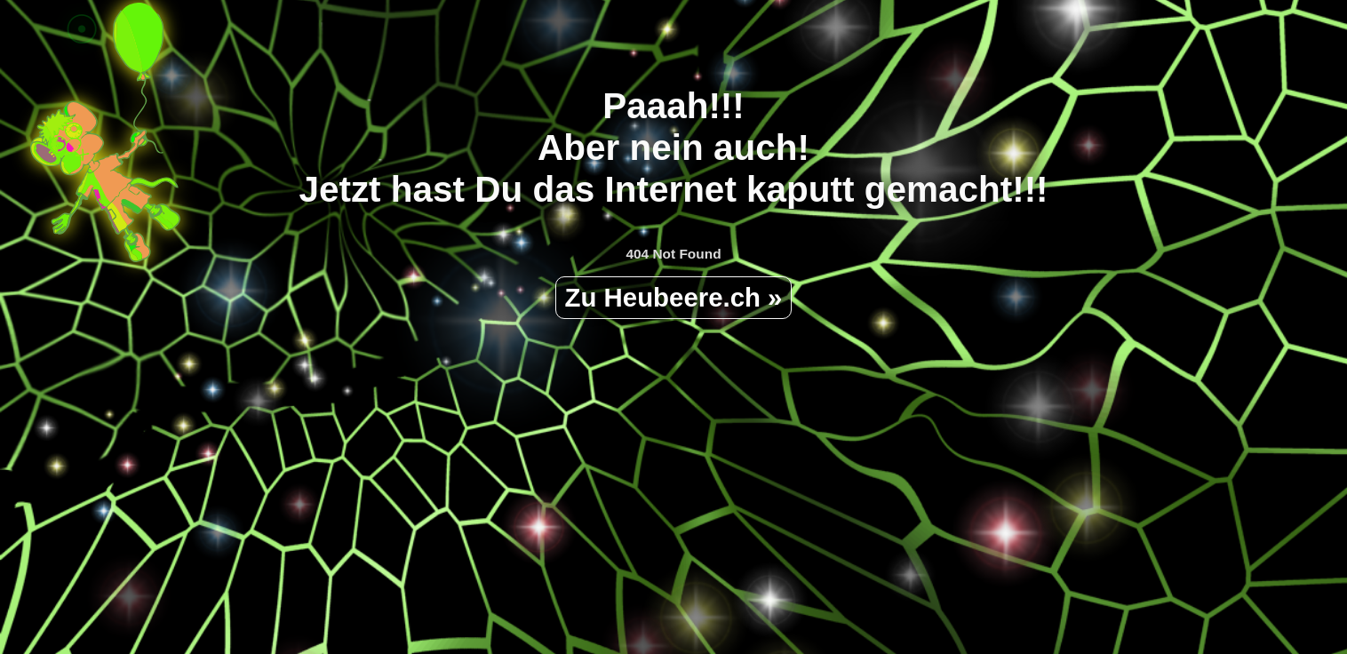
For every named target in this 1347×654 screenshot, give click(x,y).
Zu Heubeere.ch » (674, 297)
